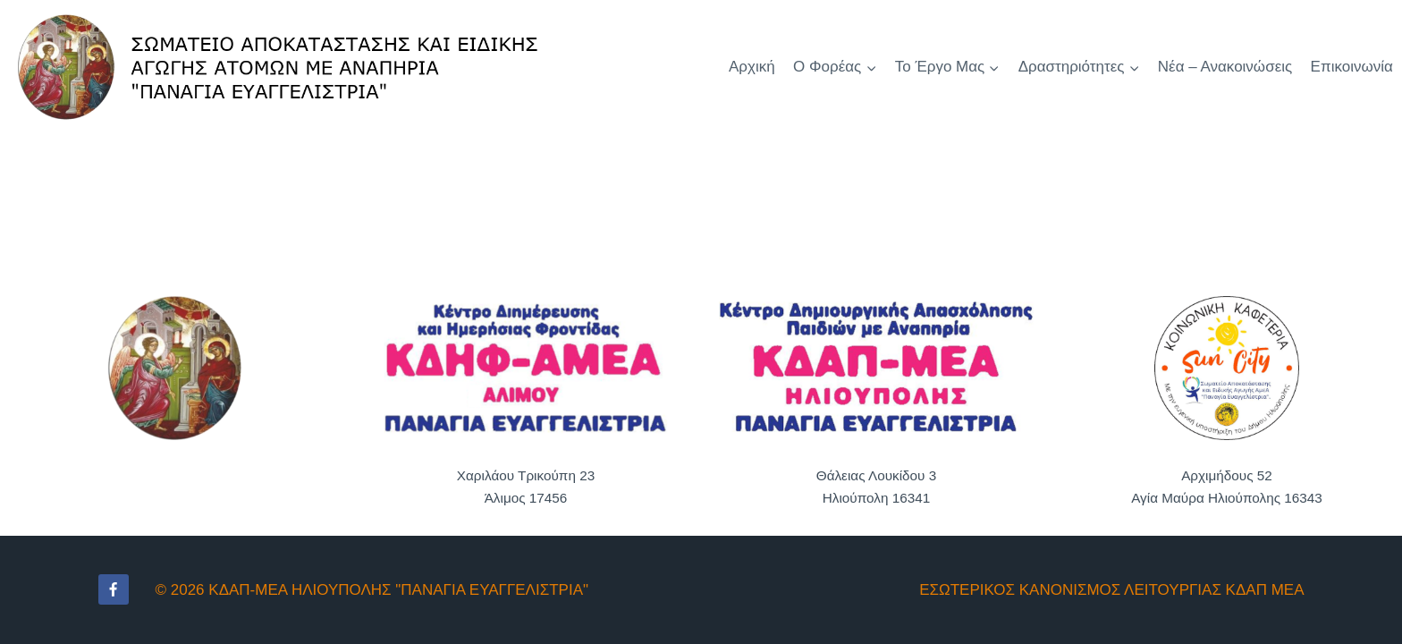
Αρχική (752, 66)
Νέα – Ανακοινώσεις (1225, 66)
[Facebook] (113, 589)
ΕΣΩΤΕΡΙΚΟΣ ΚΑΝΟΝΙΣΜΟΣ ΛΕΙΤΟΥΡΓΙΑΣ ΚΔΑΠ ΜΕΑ (1111, 589)
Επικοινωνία (1352, 66)
